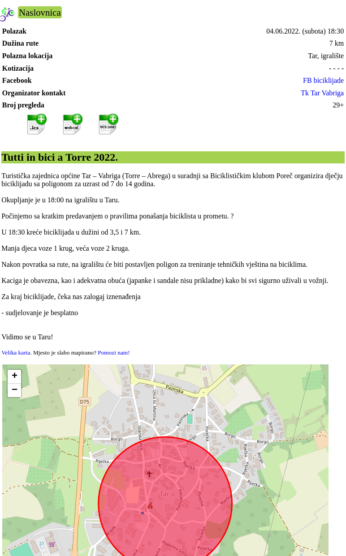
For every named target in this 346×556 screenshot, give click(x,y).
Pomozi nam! (114, 352)
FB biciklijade (323, 80)
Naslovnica (40, 12)
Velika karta (15, 352)
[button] (14, 377)
